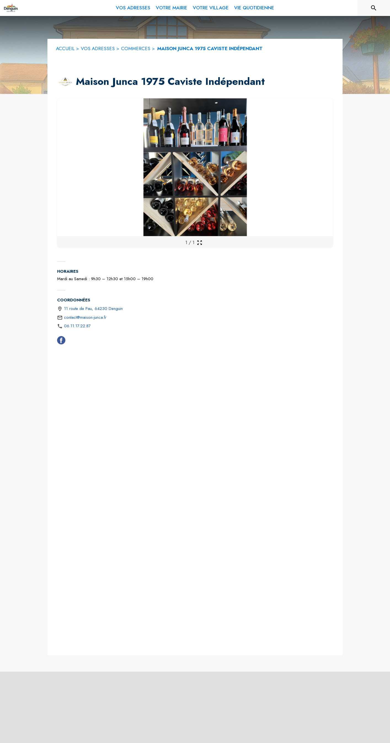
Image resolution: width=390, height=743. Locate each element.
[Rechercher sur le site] (373, 8)
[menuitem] (133, 7)
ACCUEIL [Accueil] (65, 48)
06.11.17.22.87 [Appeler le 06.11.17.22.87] (77, 326)
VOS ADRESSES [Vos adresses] (98, 48)
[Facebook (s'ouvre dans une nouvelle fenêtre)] (61, 341)
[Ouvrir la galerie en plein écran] (199, 242)
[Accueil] (10, 7)
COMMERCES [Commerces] (135, 48)
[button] (65, 82)
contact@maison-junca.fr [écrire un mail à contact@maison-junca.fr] (85, 317)
